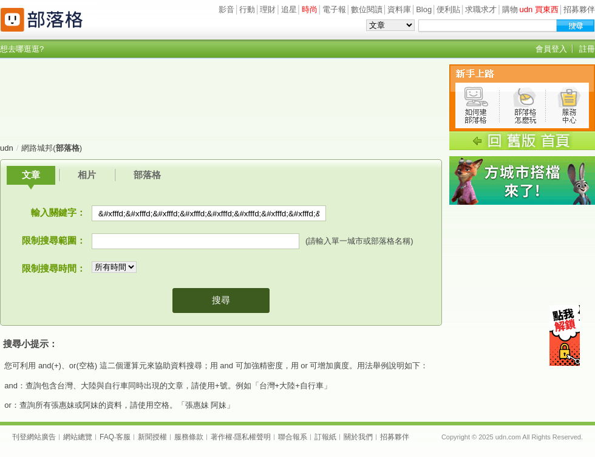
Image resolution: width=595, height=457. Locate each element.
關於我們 (358, 437)
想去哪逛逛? (22, 48)
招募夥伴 (579, 9)
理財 (268, 9)
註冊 (587, 48)
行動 (247, 9)
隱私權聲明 (252, 437)
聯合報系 (292, 437)
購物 (510, 9)
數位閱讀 (366, 9)
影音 (226, 9)
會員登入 (551, 48)
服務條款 (188, 437)
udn (6, 148)
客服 (123, 437)
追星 (289, 9)
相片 (87, 175)
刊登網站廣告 (34, 437)
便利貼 (448, 9)
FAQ (107, 437)
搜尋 (221, 300)
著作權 (222, 437)
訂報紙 (325, 437)
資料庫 (399, 9)
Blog (424, 9)
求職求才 (481, 9)
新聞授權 (152, 437)
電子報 (334, 9)
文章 (31, 175)
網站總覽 (77, 437)
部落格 (147, 175)
